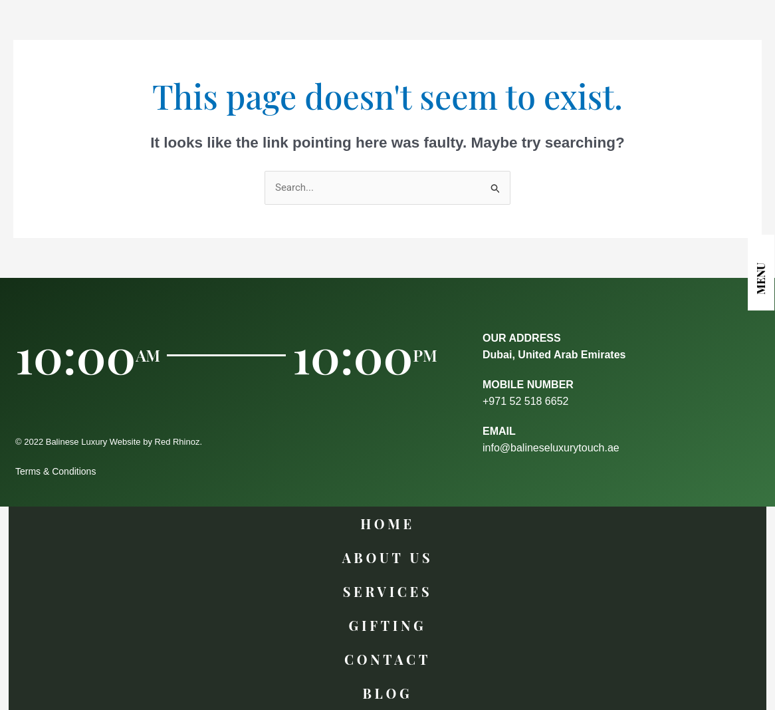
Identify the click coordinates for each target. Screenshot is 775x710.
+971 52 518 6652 (525, 401)
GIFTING (388, 625)
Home (387, 523)
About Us (387, 557)
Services (388, 591)
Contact (387, 659)
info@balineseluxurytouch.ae (551, 447)
